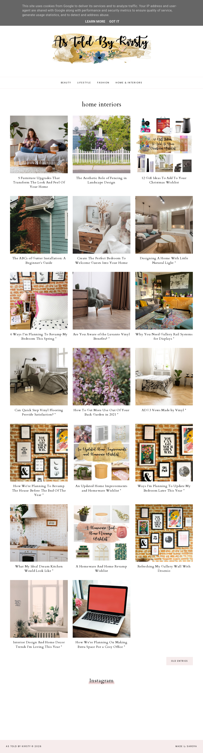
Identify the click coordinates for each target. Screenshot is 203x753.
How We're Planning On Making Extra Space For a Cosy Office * (101, 644)
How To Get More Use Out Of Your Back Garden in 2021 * (101, 412)
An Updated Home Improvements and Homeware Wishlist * (101, 488)
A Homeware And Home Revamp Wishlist (101, 568)
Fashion (103, 82)
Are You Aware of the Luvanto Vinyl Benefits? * (101, 336)
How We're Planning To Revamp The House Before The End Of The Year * (39, 490)
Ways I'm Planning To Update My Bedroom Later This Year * (164, 488)
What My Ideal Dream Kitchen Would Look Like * (39, 568)
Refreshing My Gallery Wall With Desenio (164, 568)
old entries (179, 661)
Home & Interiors (129, 82)
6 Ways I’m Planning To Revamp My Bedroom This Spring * (39, 336)
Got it (114, 21)
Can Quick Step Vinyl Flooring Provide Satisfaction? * (39, 412)
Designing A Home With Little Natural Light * (164, 260)
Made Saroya (186, 746)
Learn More (95, 21)
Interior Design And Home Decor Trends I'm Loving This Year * (39, 644)
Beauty (66, 82)
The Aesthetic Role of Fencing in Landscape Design (101, 180)
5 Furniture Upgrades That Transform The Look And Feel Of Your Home (39, 182)
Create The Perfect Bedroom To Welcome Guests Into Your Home (101, 260)
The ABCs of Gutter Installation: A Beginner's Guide (39, 260)
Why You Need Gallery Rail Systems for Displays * (163, 336)
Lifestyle (84, 82)
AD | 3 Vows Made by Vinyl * (164, 410)
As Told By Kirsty (18, 746)
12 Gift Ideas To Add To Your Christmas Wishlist (164, 180)
